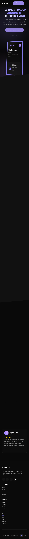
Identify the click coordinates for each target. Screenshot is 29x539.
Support (4, 521)
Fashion (4, 504)
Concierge (4, 508)
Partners (4, 523)
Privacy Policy (6, 535)
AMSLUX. (7, 3)
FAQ (3, 519)
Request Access (18, 3)
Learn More (14, 35)
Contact (4, 494)
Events (3, 506)
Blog (3, 517)
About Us (4, 487)
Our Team (4, 489)
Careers (4, 492)
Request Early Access (14, 30)
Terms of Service (14, 535)
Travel (3, 502)
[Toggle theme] (21, 535)
